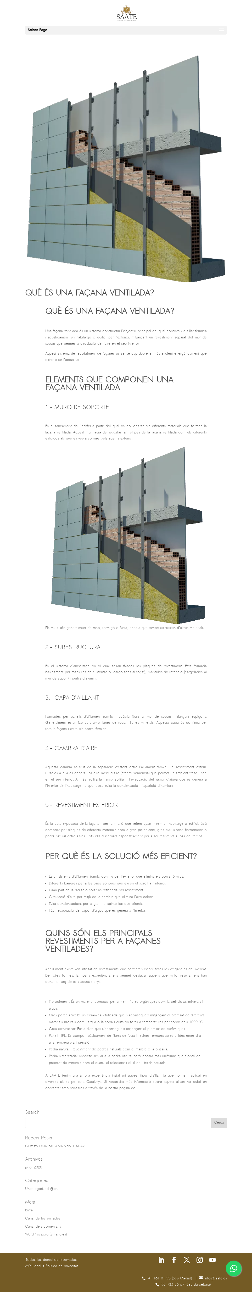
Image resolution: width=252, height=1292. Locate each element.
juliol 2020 (33, 1168)
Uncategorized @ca (41, 1189)
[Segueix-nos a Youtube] (212, 1261)
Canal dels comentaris (43, 1227)
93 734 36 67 (173, 1285)
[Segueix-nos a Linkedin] (161, 1261)
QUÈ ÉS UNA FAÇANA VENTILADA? (89, 293)
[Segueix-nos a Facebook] (174, 1261)
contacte (144, 1088)
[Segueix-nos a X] (187, 1261)
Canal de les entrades (42, 1219)
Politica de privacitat (62, 1266)
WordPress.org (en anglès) (46, 1235)
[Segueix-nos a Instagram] (200, 1261)
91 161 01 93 (160, 1278)
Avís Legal (33, 1266)
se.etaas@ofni (215, 1278)
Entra (29, 1210)
